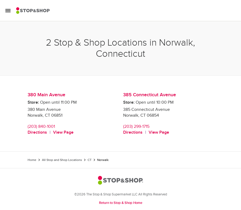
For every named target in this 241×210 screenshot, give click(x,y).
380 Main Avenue (46, 95)
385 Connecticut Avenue (149, 95)
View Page (63, 132)
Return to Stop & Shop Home (120, 203)
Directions (37, 132)
